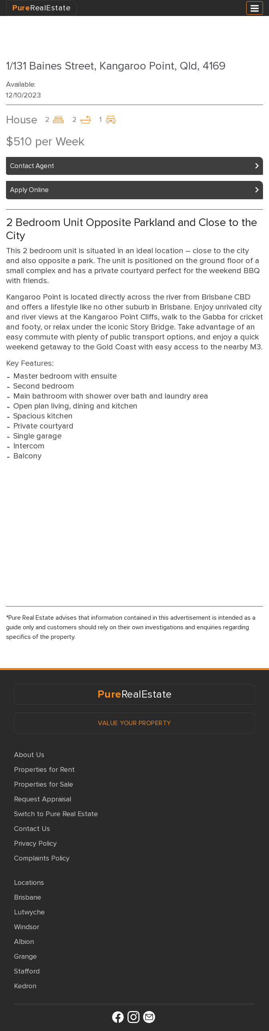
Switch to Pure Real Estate (56, 813)
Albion (24, 941)
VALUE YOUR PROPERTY (134, 723)
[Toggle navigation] (254, 7)
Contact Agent (32, 166)
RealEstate (41, 8)
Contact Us (32, 828)
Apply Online (29, 190)
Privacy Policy (35, 843)
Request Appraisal (42, 799)
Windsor (26, 926)
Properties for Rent (44, 769)
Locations (29, 882)
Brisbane (27, 897)
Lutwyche (29, 912)
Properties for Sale (43, 784)
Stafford (27, 971)
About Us (29, 754)
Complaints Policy (42, 858)
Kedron (25, 985)
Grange (25, 956)
